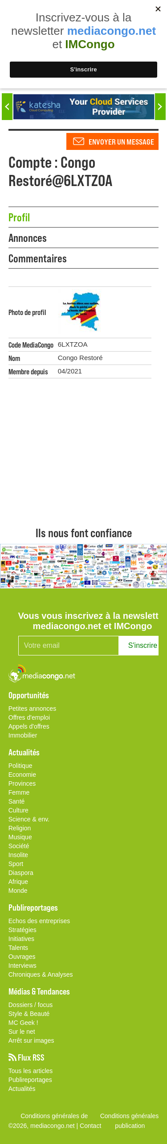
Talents (18, 947)
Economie (22, 774)
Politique (20, 765)
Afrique (18, 881)
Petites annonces (32, 708)
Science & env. (28, 819)
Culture (18, 810)
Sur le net (21, 1031)
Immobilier (22, 735)
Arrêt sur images (31, 1040)
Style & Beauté (29, 1013)
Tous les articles (30, 1070)
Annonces (27, 237)
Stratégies (22, 929)
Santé (16, 801)
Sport (15, 863)
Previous (7, 106)
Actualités (22, 1088)
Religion (19, 828)
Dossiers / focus (30, 1004)
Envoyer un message (121, 141)
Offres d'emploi (29, 717)
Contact (90, 1125)
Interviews (22, 965)
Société (18, 846)
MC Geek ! (23, 1022)
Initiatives (21, 938)
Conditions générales (129, 1115)
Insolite (18, 854)
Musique (20, 837)
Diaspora (20, 872)
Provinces (22, 783)
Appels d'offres (28, 726)
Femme (18, 792)
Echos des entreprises (39, 920)
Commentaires (37, 258)
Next (160, 106)
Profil (19, 217)
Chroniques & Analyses (40, 974)
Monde (18, 890)
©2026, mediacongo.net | (44, 1125)
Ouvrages (22, 956)
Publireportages (30, 1079)
